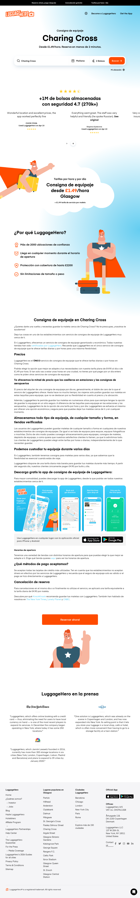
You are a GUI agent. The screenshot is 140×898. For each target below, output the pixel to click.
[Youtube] (128, 843)
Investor (12, 802)
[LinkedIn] (132, 843)
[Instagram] (124, 843)
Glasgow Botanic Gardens (51, 838)
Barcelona (80, 797)
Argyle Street (49, 833)
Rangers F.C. (49, 851)
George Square (50, 847)
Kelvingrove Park (51, 843)
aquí (53, 558)
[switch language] (86, 13)
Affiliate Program (13, 822)
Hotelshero (11, 818)
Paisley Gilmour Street (53, 825)
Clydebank (48, 809)
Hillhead (47, 801)
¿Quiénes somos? (14, 798)
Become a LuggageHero (103, 13)
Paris (77, 813)
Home (8, 794)
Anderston (48, 805)
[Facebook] (115, 843)
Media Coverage (16, 850)
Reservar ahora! (70, 619)
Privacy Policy (12, 861)
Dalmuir (46, 813)
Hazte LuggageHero (15, 814)
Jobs (11, 806)
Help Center (11, 833)
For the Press (12, 846)
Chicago (79, 801)
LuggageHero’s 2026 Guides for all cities (19, 856)
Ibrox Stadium (49, 859)
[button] (133, 892)
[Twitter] (119, 843)
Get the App (126, 13)
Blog (8, 810)
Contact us (109, 843)
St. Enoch (47, 870)
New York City (82, 809)
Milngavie (47, 817)
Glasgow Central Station (51, 875)
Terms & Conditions (15, 865)
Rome (78, 817)
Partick (46, 797)
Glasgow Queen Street (50, 865)
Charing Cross (49, 829)
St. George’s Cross (52, 821)
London (78, 805)
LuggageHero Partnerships (18, 829)
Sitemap (9, 869)
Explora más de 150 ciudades (84, 826)
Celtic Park (48, 855)
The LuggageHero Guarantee (14, 841)
